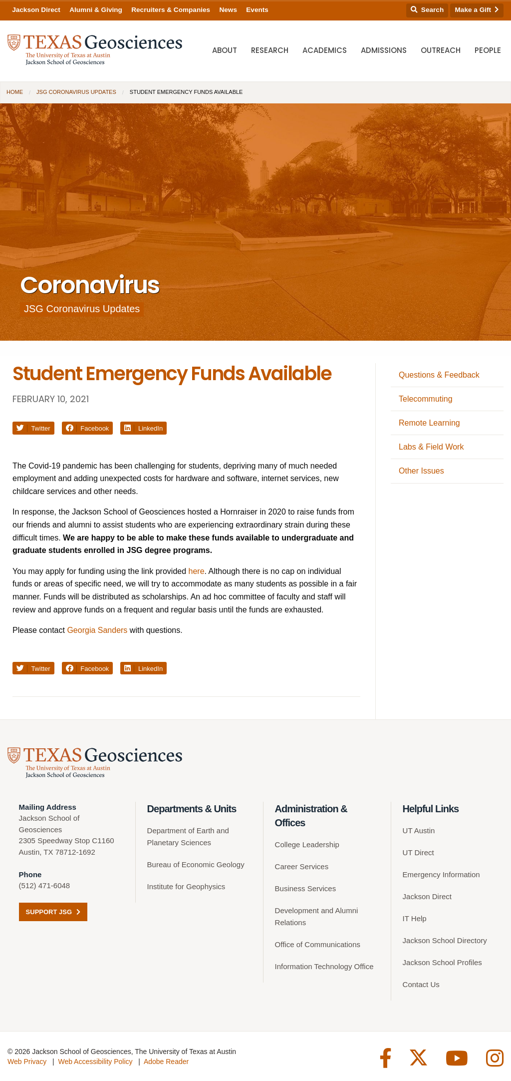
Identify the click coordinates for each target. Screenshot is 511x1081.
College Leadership (307, 844)
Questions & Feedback (439, 375)
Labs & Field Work (431, 447)
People (488, 50)
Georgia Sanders (97, 630)
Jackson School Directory (445, 940)
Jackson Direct (36, 9)
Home (14, 92)
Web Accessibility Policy (95, 1062)
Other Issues (421, 471)
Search (427, 9)
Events (257, 9)
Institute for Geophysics (186, 886)
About (224, 50)
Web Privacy (26, 1062)
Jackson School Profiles (442, 962)
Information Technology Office (324, 966)
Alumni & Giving (95, 9)
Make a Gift (477, 9)
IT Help (415, 918)
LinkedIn (143, 428)
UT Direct (418, 852)
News (228, 9)
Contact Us (421, 984)
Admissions (384, 50)
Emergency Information (441, 874)
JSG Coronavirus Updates (76, 92)
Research (269, 50)
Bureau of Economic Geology (196, 864)
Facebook (87, 428)
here (197, 571)
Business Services (305, 888)
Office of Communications (317, 944)
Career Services (302, 866)
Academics (324, 50)
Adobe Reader (166, 1062)
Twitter (33, 428)
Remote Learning (429, 423)
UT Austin (419, 830)
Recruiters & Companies (170, 9)
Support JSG (53, 912)
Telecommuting (426, 399)
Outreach (441, 50)
